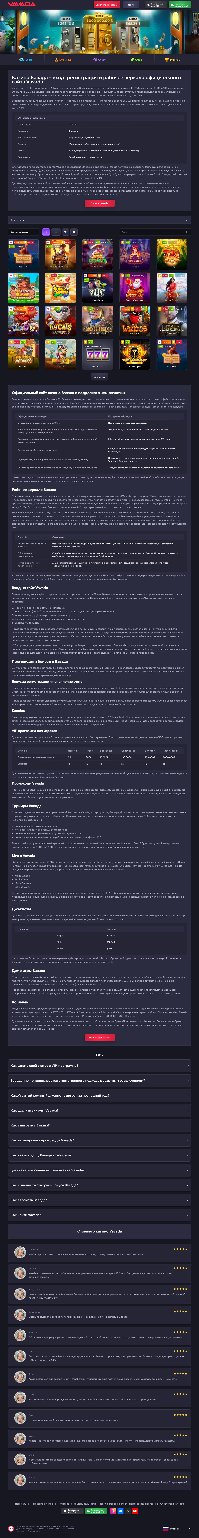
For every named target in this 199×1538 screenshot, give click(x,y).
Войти (131, 4)
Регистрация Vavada (99, 1037)
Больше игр (99, 377)
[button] (3, 32)
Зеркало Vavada (99, 203)
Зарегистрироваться (107, 4)
